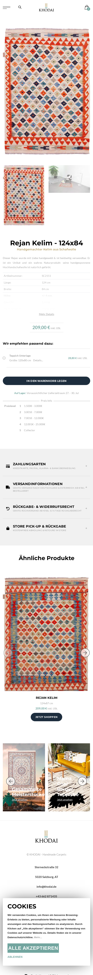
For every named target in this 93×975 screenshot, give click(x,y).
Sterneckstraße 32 (46, 867)
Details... (38, 360)
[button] (46, 466)
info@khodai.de (46, 886)
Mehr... (38, 937)
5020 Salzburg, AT (46, 877)
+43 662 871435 (46, 896)
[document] (47, 932)
